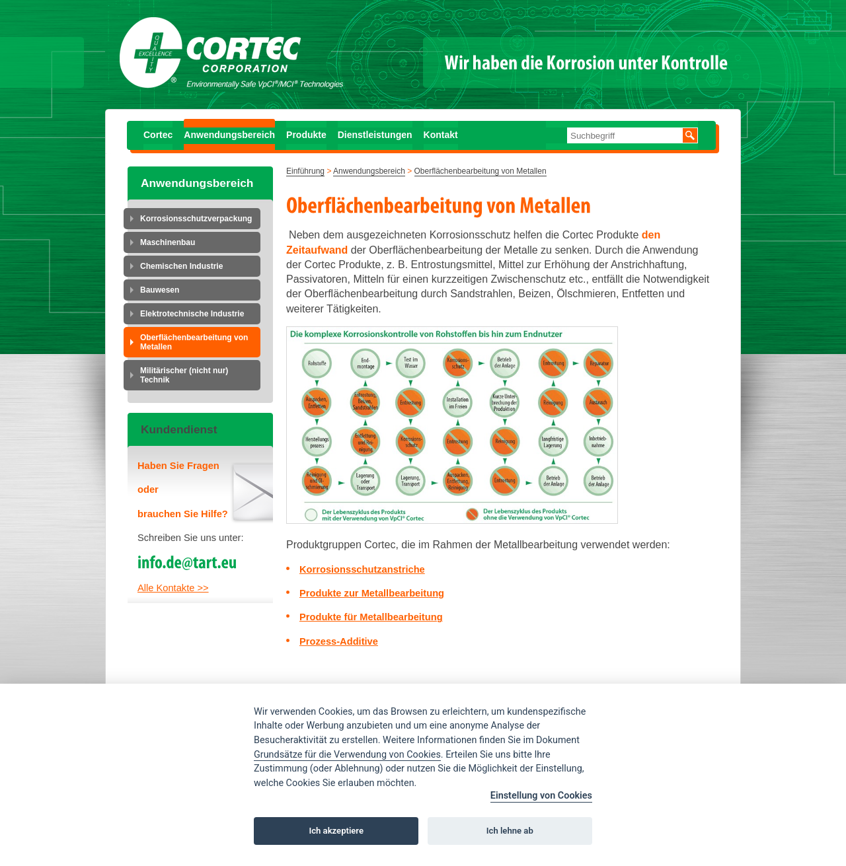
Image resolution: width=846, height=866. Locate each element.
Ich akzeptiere (336, 831)
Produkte (306, 134)
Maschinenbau (167, 242)
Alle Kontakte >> (173, 588)
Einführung (305, 171)
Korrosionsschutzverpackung (196, 218)
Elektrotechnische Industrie (192, 313)
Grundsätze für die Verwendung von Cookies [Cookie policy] (347, 754)
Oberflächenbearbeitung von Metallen (194, 342)
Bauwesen (159, 290)
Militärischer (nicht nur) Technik (184, 375)
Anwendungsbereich (229, 134)
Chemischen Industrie (181, 266)
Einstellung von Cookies (541, 795)
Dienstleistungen (375, 134)
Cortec (158, 134)
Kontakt (441, 134)
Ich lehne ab (509, 831)
